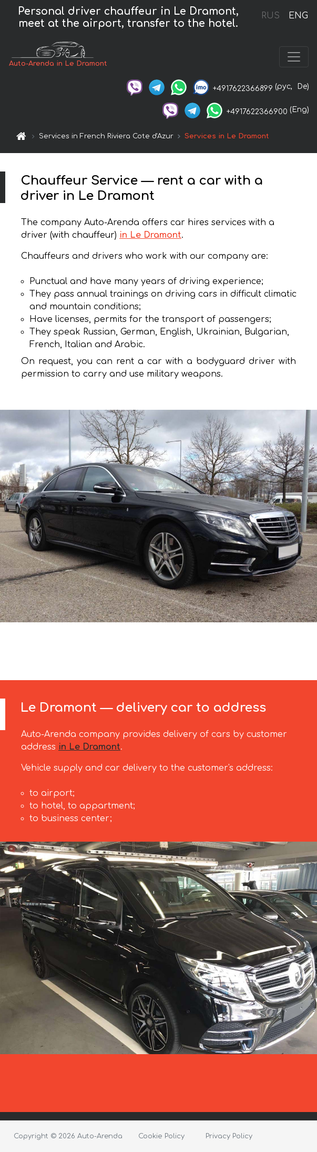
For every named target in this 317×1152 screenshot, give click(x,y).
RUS (270, 16)
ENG (298, 16)
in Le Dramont (150, 235)
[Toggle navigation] (294, 56)
